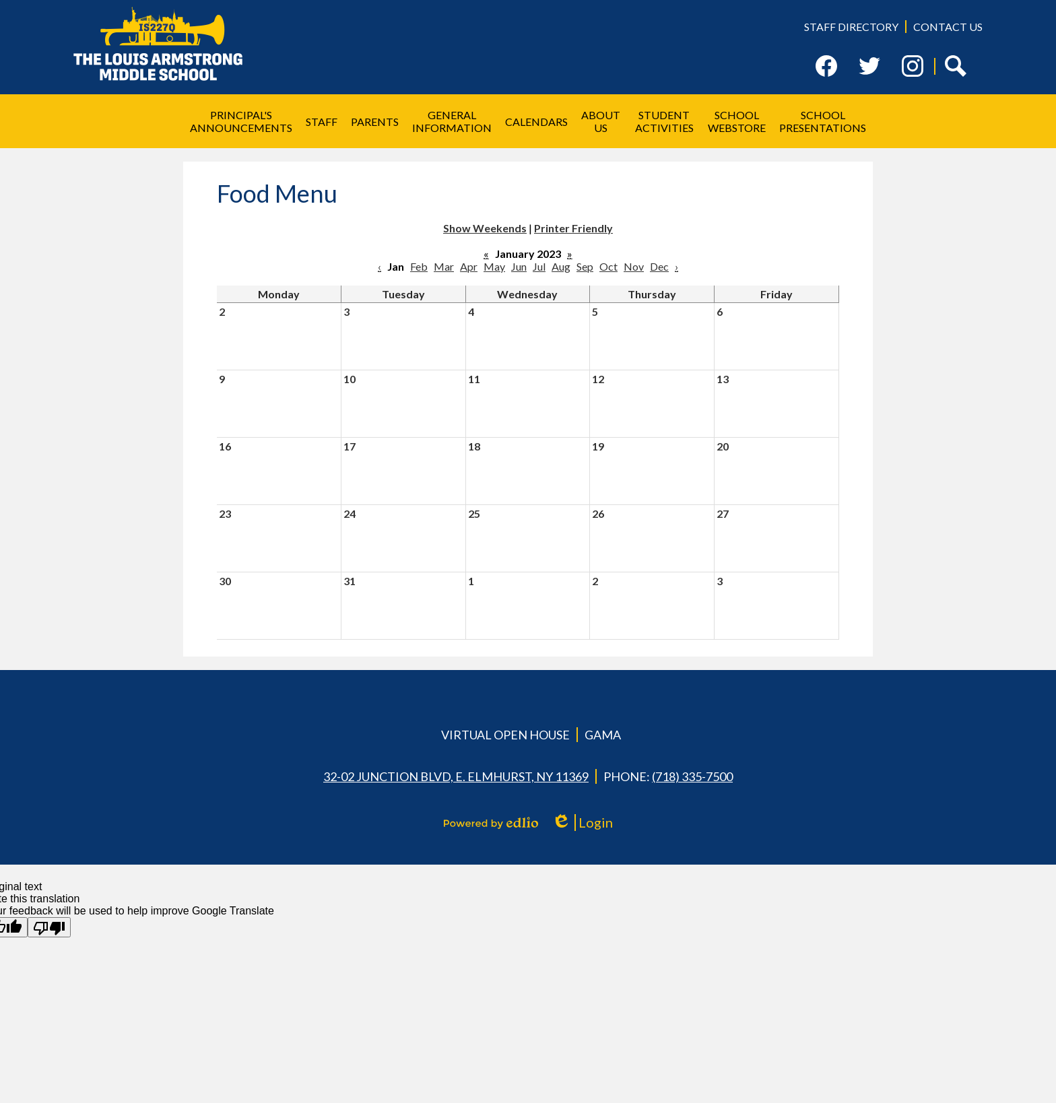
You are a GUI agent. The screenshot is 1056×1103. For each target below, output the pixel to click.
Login (582, 822)
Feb (419, 266)
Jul (539, 266)
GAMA (603, 734)
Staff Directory (851, 26)
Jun (519, 266)
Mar (444, 266)
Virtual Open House (505, 734)
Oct (608, 266)
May (494, 266)
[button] (241, 121)
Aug (561, 266)
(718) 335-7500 (692, 776)
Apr (468, 266)
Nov (634, 266)
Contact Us (948, 26)
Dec (659, 266)
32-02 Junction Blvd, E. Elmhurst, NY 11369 (456, 776)
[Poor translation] (49, 927)
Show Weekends (485, 228)
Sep (584, 266)
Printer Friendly (573, 228)
